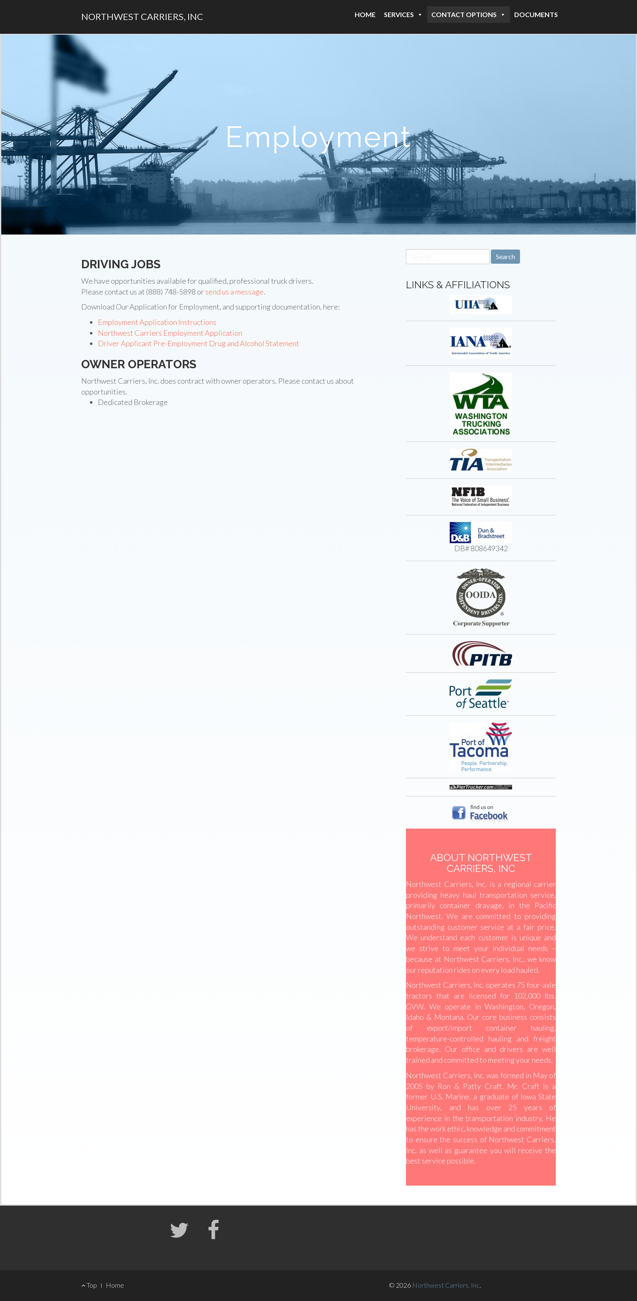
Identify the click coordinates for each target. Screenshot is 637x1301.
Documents (536, 14)
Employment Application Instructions (157, 322)
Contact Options (468, 14)
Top (89, 1285)
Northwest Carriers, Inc (142, 16)
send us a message (234, 291)
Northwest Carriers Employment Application (170, 332)
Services (403, 14)
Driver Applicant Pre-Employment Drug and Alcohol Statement (198, 343)
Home (365, 14)
